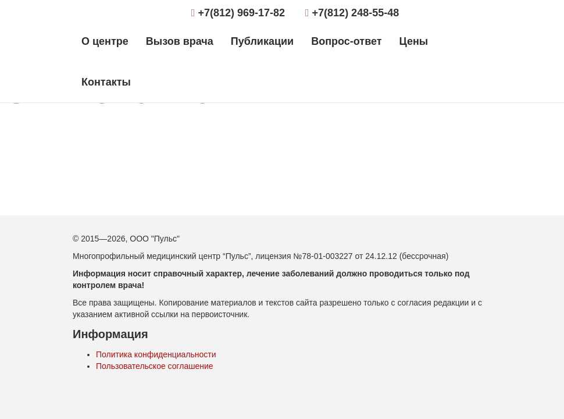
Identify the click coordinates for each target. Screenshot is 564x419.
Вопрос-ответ (346, 41)
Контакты (106, 82)
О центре (104, 41)
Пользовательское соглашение (154, 366)
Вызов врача (179, 41)
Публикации (262, 41)
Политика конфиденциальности (156, 354)
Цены (414, 41)
